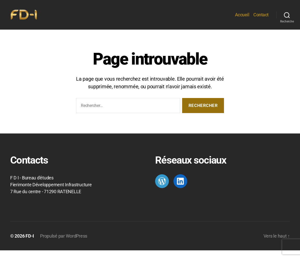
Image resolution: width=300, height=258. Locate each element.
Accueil (242, 18)
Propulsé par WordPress (63, 243)
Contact (261, 18)
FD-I (30, 243)
